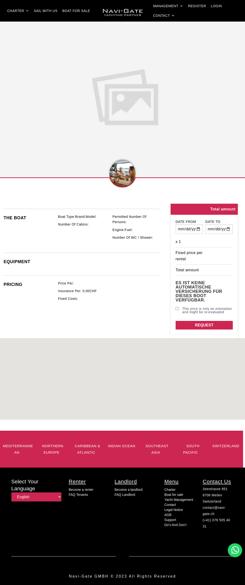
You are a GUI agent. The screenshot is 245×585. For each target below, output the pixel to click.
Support (170, 520)
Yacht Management (178, 500)
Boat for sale (76, 11)
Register (197, 6)
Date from (186, 221)
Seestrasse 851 (215, 489)
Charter (18, 11)
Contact (164, 15)
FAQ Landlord (125, 495)
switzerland (225, 446)
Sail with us (45, 11)
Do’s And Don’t (175, 525)
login (216, 6)
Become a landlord (129, 490)
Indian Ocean (121, 446)
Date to (212, 221)
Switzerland (212, 501)
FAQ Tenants (78, 495)
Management (168, 6)
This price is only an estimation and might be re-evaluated (204, 310)
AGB (168, 515)
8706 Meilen (212, 495)
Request (204, 325)
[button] (235, 550)
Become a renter (81, 490)
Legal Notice (173, 510)
